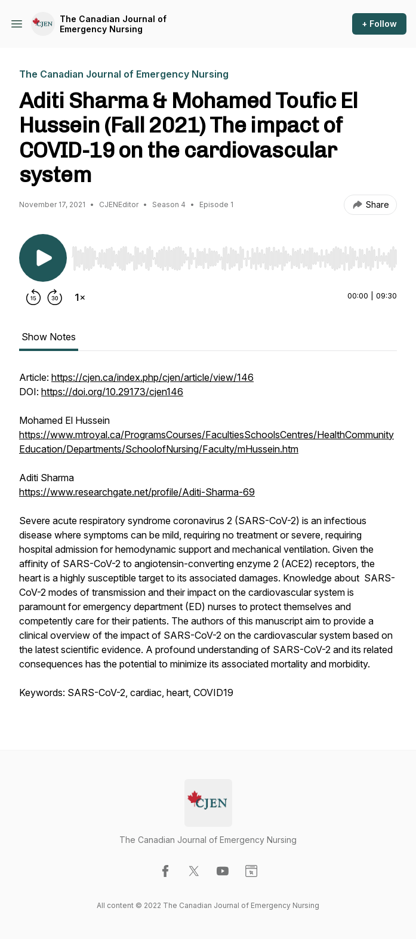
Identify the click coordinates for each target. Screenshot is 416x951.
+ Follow (379, 24)
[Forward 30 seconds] (55, 297)
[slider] (234, 258)
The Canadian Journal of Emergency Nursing (113, 24)
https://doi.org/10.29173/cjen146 (112, 392)
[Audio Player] (234, 255)
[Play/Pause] (43, 258)
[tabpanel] (208, 541)
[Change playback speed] (80, 297)
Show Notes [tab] (48, 337)
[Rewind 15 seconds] (33, 297)
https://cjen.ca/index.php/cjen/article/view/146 (152, 377)
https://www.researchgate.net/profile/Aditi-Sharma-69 (137, 492)
